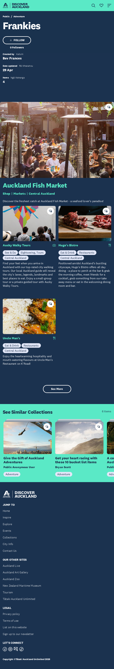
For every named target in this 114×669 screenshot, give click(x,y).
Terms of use (10, 621)
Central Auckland (42, 194)
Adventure (19, 16)
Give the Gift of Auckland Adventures (23, 460)
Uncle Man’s (11, 338)
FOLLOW (16, 40)
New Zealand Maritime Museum (22, 585)
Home (6, 511)
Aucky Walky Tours (17, 245)
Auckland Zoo (11, 579)
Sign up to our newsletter (18, 634)
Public (6, 16)
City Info (8, 544)
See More (57, 389)
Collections (10, 537)
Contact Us (10, 551)
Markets (19, 194)
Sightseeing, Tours (32, 252)
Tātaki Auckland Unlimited (19, 599)
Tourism (8, 592)
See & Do (10, 252)
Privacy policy (11, 614)
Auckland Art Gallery (15, 572)
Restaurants (86, 252)
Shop (6, 194)
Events (7, 531)
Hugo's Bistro (68, 245)
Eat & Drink (68, 252)
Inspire (7, 517)
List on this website (15, 627)
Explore (7, 524)
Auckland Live (11, 566)
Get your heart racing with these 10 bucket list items (76, 460)
